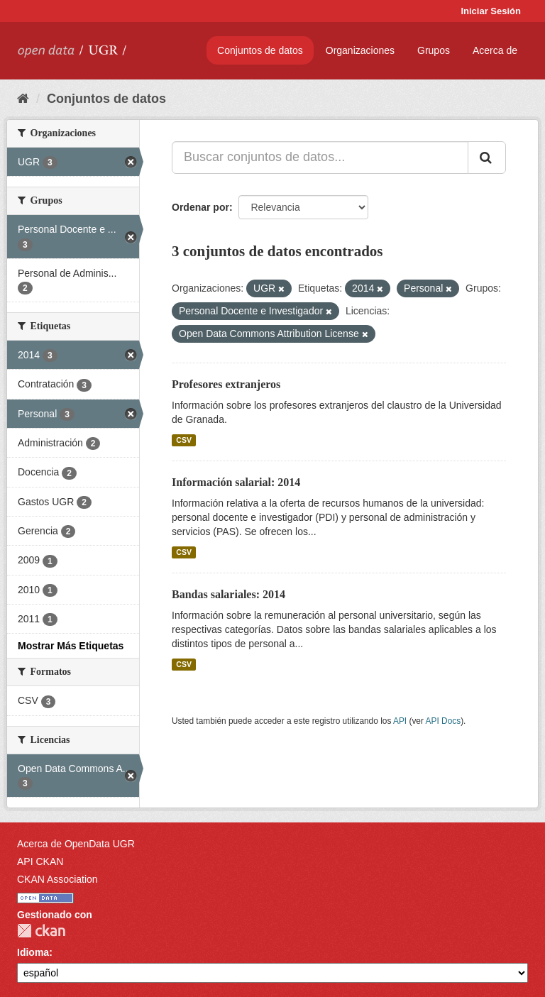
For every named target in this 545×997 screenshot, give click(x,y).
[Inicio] (23, 99)
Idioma (33, 952)
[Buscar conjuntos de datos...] (320, 157)
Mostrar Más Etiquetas (70, 645)
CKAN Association (57, 879)
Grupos (433, 50)
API (400, 721)
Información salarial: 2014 (236, 482)
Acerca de (495, 50)
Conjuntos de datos (260, 50)
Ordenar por (200, 207)
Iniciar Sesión (491, 11)
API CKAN (40, 861)
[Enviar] (487, 157)
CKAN (41, 930)
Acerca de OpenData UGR (76, 843)
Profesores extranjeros (226, 384)
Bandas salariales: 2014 (228, 594)
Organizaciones (360, 50)
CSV (184, 440)
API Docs (443, 721)
